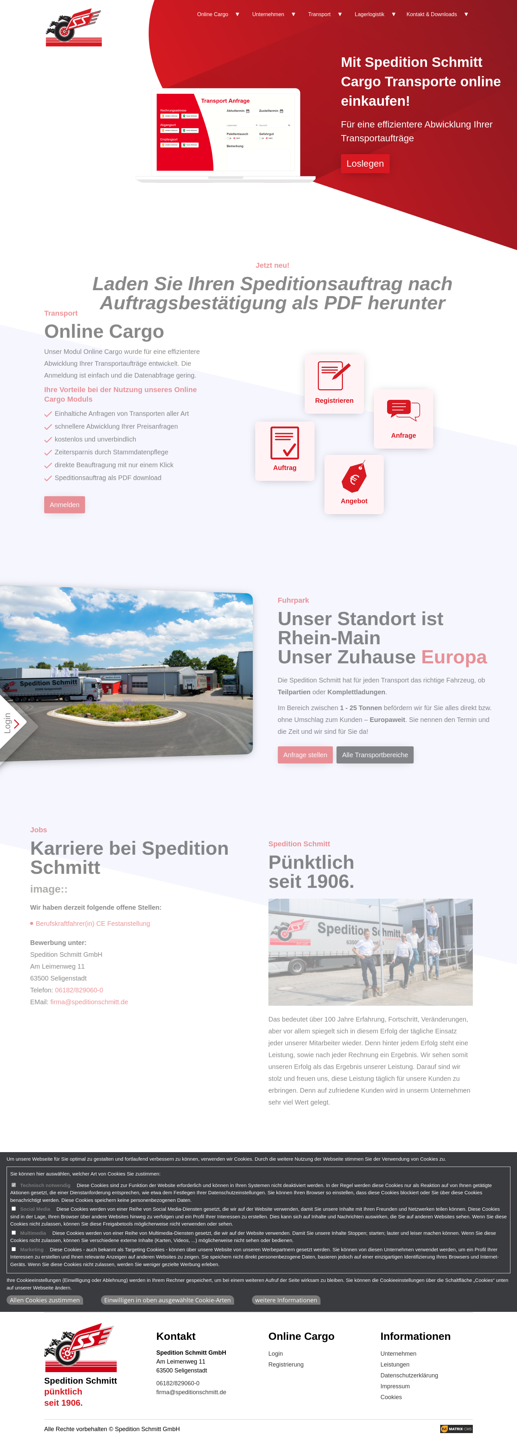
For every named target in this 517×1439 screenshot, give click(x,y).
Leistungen (395, 1364)
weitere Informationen (286, 1300)
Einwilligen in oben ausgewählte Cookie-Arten (167, 1300)
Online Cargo (212, 14)
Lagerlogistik (369, 14)
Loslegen (365, 163)
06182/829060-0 (177, 1383)
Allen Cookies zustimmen (45, 1300)
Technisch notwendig (45, 1185)
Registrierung (286, 1364)
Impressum (395, 1386)
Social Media (35, 1209)
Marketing (32, 1249)
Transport (319, 14)
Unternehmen (268, 14)
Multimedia (33, 1233)
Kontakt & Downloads (432, 14)
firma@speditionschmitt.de (191, 1392)
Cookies (391, 1397)
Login (275, 1353)
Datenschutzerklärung (409, 1375)
